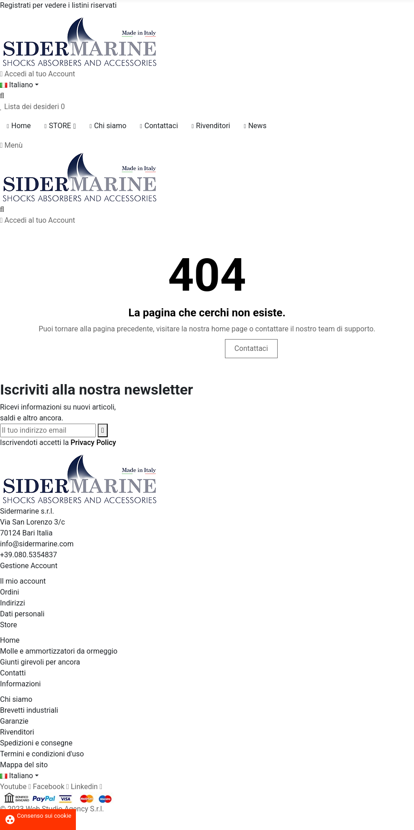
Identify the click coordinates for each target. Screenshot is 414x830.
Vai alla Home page (177, 348)
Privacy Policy (93, 442)
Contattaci (251, 348)
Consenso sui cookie (38, 815)
